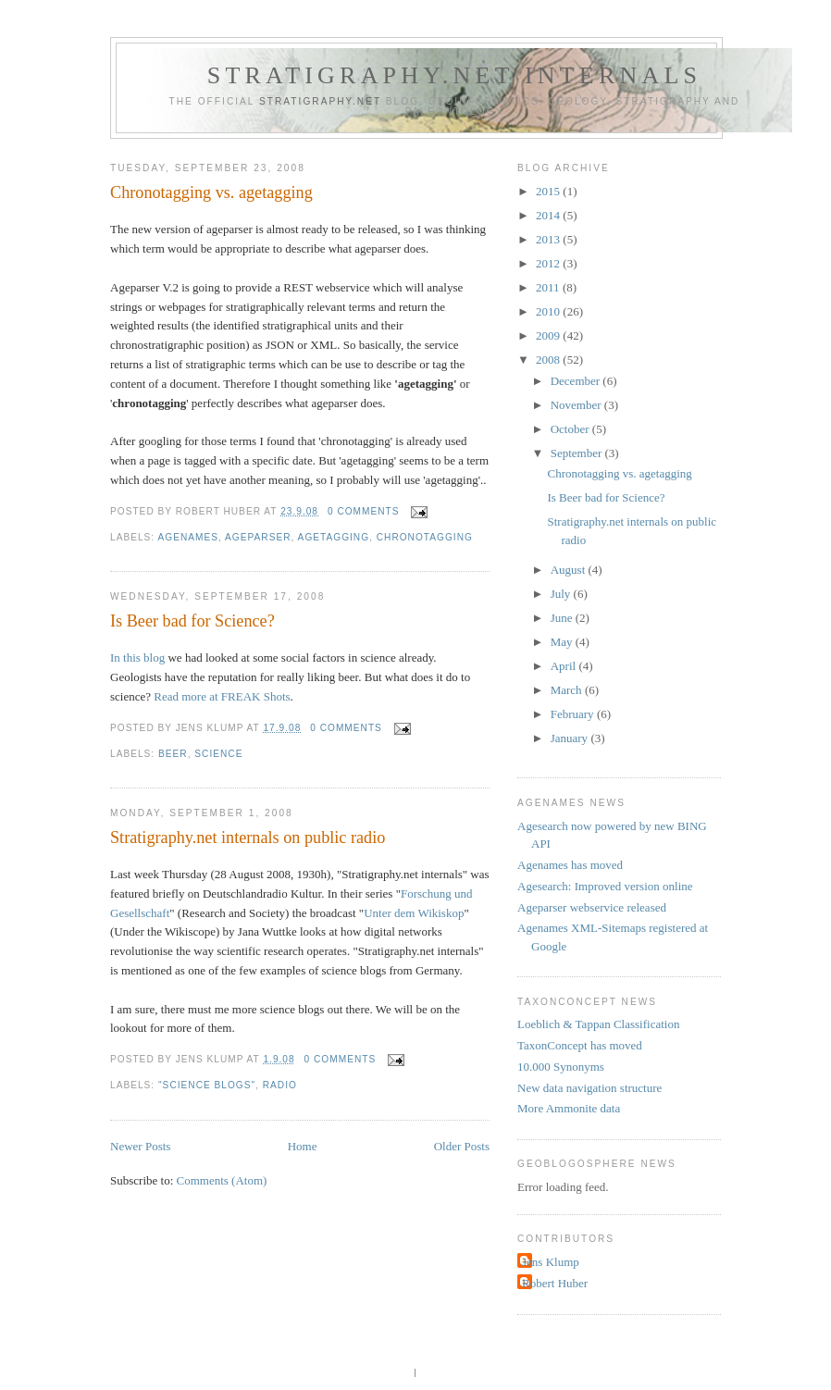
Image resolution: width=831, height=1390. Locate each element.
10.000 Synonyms (560, 1067)
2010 (549, 311)
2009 (549, 335)
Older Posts (462, 1146)
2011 (549, 287)
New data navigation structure (589, 1088)
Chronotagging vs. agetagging (211, 192)
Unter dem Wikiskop (414, 913)
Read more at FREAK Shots (222, 696)
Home (302, 1146)
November (577, 405)
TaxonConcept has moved (579, 1045)
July (562, 594)
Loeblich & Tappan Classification (598, 1024)
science (218, 754)
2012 (549, 263)
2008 (549, 359)
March (568, 690)
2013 (549, 239)
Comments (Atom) (222, 1180)
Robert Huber (555, 1283)
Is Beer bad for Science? (192, 621)
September (578, 453)
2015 (549, 191)
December (577, 381)
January (571, 738)
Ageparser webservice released (591, 907)
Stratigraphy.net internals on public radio (247, 837)
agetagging (333, 537)
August (570, 570)
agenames (187, 537)
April (565, 666)
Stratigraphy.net (320, 101)
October (571, 429)
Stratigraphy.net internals (454, 75)
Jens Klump (550, 1262)
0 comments (364, 511)
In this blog (137, 657)
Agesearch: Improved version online (605, 886)
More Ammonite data (568, 1108)
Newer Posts (140, 1146)
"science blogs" (206, 1085)
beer (173, 754)
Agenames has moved (570, 865)
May (563, 642)
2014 (549, 215)
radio (280, 1085)
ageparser (258, 537)
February (574, 714)
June (563, 618)
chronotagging (425, 537)
